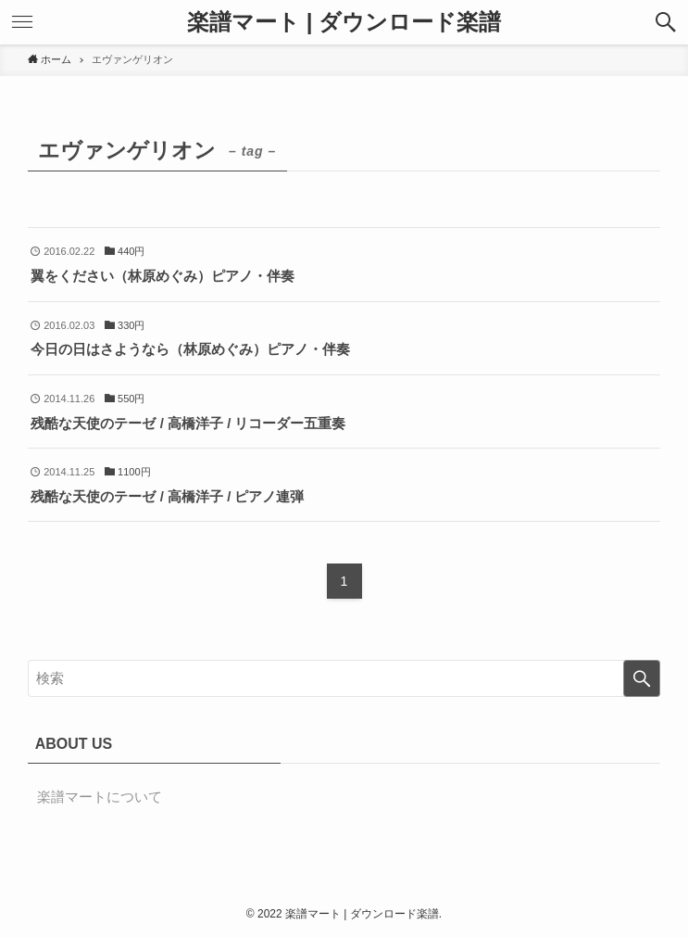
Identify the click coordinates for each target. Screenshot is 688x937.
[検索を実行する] (641, 678)
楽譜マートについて (99, 796)
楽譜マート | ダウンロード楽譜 (344, 22)
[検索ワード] (344, 678)
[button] (666, 22)
